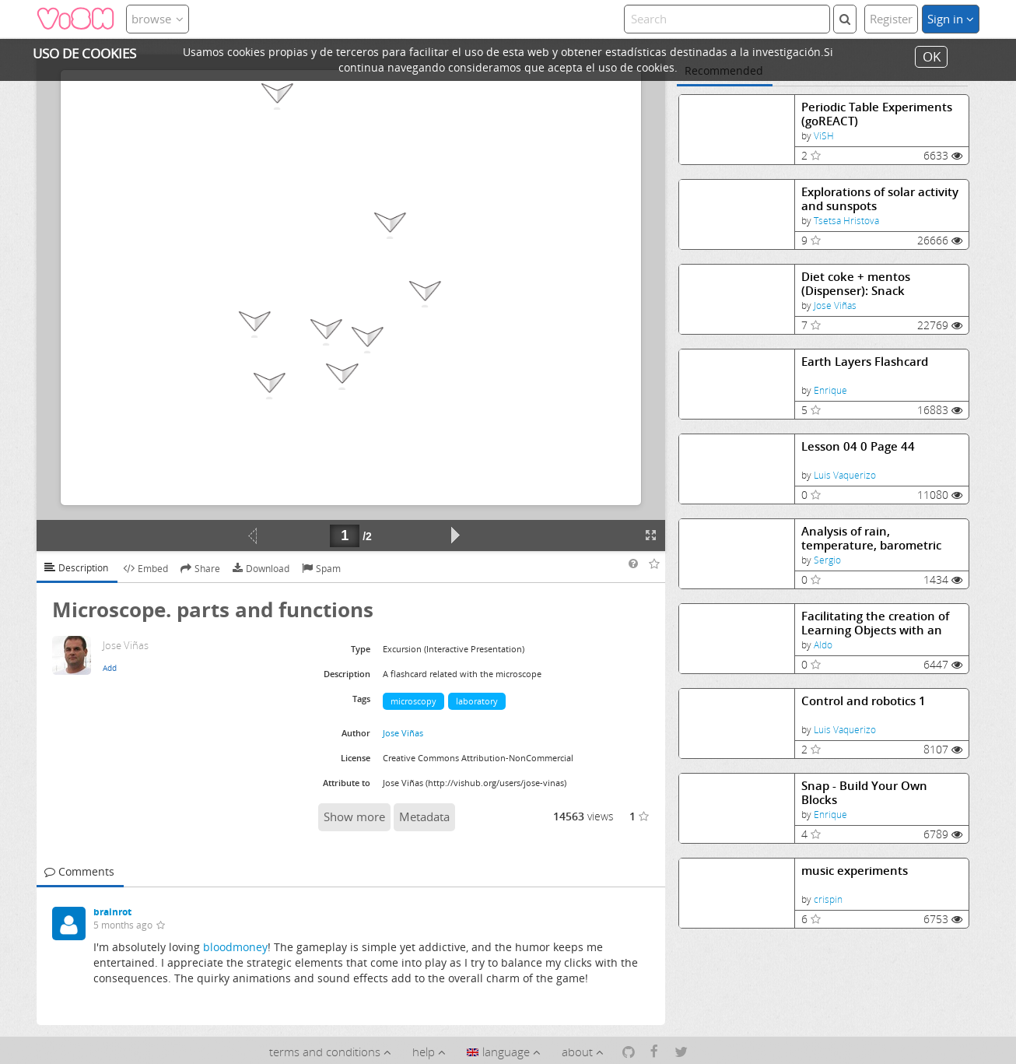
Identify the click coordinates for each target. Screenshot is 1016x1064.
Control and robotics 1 (863, 701)
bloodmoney (235, 946)
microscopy (413, 701)
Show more (354, 816)
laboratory (477, 701)
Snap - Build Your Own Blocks (864, 792)
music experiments (854, 870)
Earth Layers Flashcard (864, 361)
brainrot (112, 912)
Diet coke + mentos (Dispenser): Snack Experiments (855, 283)
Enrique (830, 390)
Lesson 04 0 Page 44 (858, 446)
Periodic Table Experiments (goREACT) (876, 114)
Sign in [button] (950, 18)
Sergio (827, 560)
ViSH (824, 135)
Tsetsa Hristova (846, 220)
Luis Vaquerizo (845, 475)
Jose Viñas (835, 305)
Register (891, 18)
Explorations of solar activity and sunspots (879, 198)
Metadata (424, 816)
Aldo (823, 644)
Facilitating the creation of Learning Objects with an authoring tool (875, 623)
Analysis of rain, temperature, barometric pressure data (871, 538)
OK (932, 56)
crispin (828, 899)
